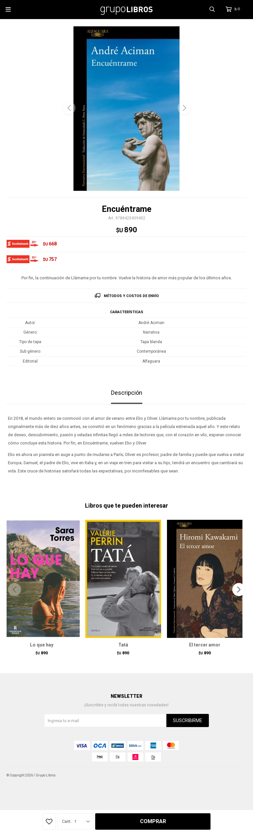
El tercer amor (204, 644)
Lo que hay (41, 644)
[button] (184, 107)
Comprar (153, 821)
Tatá (123, 644)
